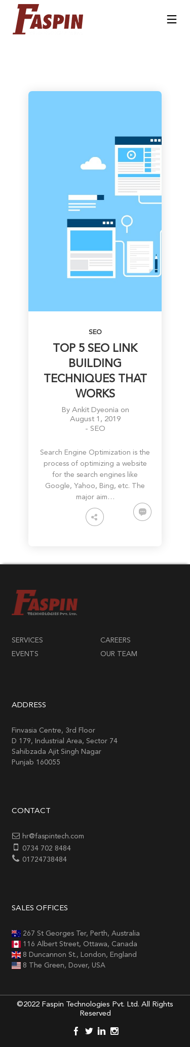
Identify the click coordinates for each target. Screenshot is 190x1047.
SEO (95, 332)
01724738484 (44, 859)
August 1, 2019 (95, 419)
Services (27, 640)
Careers (115, 640)
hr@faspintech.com (53, 836)
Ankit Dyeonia (95, 410)
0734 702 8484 (46, 848)
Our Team (118, 654)
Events (25, 654)
